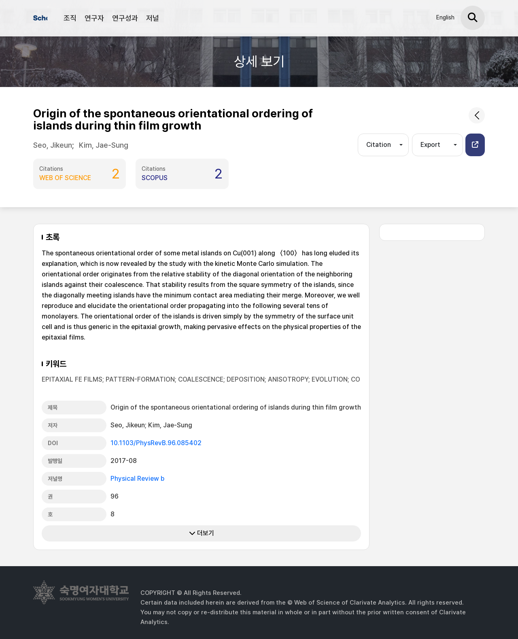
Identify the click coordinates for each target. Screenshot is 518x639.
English (445, 17)
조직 (70, 18)
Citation (378, 145)
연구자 (94, 18)
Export (430, 145)
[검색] (473, 18)
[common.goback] (477, 115)
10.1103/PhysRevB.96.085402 (156, 443)
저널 (152, 18)
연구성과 (125, 18)
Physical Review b (137, 478)
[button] (475, 145)
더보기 (201, 533)
